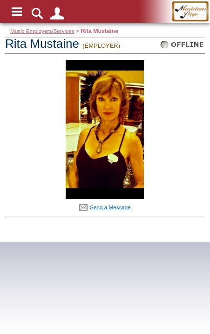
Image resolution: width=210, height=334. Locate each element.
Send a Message (110, 207)
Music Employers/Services (42, 31)
